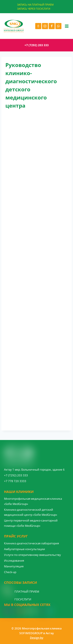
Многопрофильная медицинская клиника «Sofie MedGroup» (33, 501)
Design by (36, 638)
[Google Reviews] (25, 611)
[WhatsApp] (58, 26)
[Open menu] (66, 26)
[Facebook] (52, 26)
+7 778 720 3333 (15, 481)
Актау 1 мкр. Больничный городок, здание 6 (34, 469)
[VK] (37, 611)
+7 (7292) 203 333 (37, 45)
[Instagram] (45, 26)
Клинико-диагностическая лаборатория (31, 543)
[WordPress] (30, 611)
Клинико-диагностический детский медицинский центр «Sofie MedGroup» (30, 512)
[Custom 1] (43, 611)
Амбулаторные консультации (24, 549)
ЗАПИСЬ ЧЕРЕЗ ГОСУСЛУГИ (33, 8)
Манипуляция (13, 566)
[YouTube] (19, 611)
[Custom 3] (50, 611)
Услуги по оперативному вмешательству (32, 555)
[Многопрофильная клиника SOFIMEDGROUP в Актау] (14, 26)
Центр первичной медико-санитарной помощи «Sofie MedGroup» (31, 523)
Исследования (14, 560)
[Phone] (38, 26)
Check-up (10, 572)
